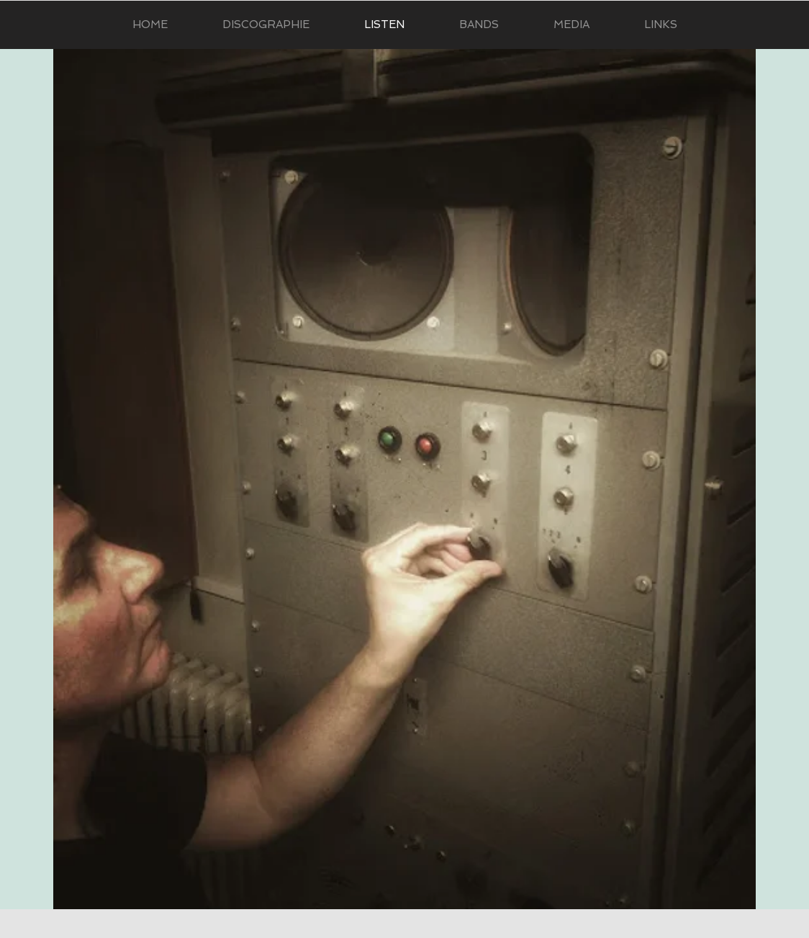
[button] (571, 25)
